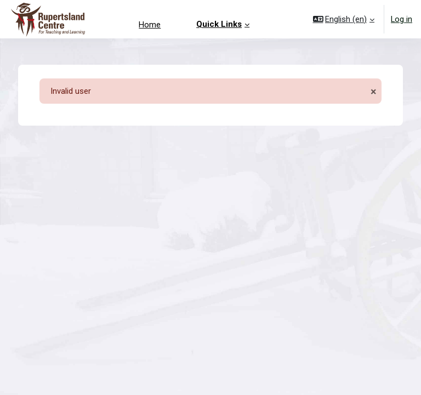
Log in (401, 19)
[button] (344, 19)
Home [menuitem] (150, 25)
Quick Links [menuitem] (219, 24)
